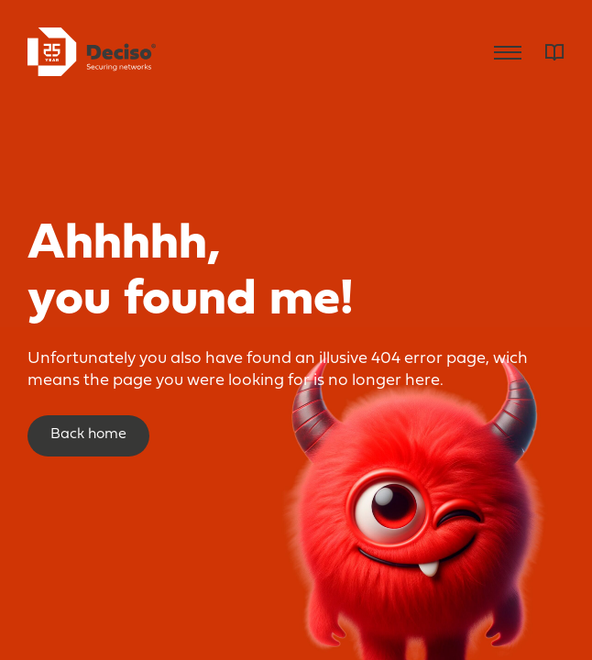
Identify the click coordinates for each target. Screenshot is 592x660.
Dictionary (555, 52)
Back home (88, 434)
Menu (507, 53)
